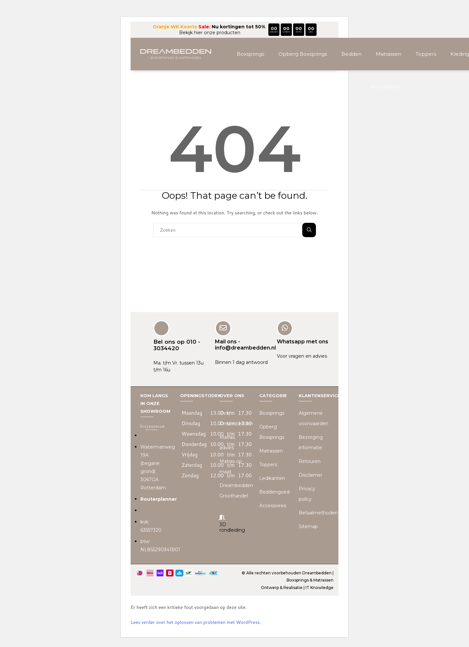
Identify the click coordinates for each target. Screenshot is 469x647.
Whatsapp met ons (302, 341)
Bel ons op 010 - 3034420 (176, 344)
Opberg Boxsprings (302, 54)
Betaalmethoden (318, 512)
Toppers (426, 54)
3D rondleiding (232, 526)
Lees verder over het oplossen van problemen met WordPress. (196, 622)
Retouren (309, 461)
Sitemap (308, 526)
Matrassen (388, 54)
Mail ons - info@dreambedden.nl (245, 344)
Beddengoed (274, 492)
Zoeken (309, 229)
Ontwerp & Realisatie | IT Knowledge (297, 586)
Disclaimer (310, 475)
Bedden (351, 54)
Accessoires (385, 86)
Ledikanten (272, 478)
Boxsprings (250, 54)
